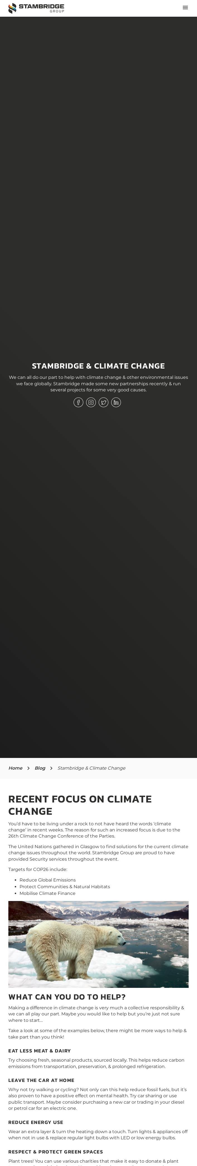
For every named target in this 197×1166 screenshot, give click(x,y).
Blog (40, 768)
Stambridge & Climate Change (91, 768)
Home (15, 768)
